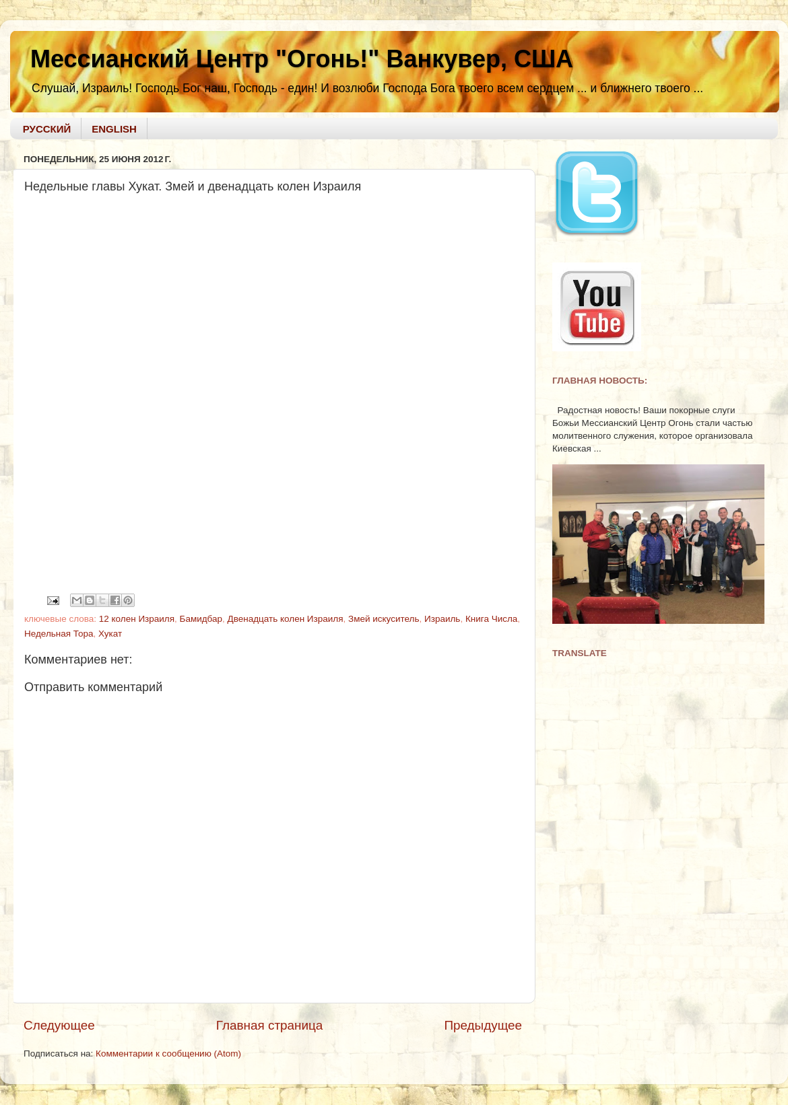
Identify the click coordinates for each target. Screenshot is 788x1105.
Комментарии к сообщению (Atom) (168, 1053)
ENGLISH (114, 129)
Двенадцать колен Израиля (285, 619)
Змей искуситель (383, 619)
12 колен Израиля (136, 619)
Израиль (442, 619)
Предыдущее (483, 1025)
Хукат (110, 634)
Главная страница (269, 1025)
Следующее (59, 1025)
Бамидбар (201, 619)
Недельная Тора (59, 634)
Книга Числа (491, 619)
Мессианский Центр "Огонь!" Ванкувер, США (301, 59)
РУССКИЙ (47, 129)
